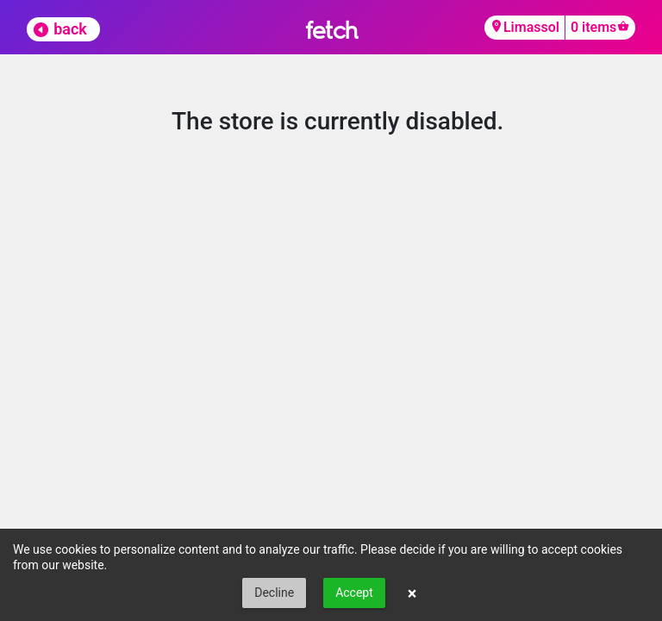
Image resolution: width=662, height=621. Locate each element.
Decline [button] (274, 592)
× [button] (412, 593)
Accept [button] (354, 592)
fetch (331, 30)
